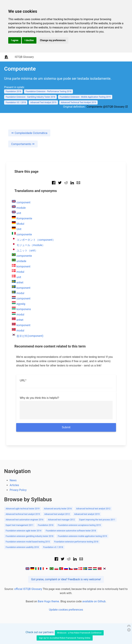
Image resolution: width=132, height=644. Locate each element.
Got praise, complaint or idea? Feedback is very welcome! (66, 579)
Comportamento (23, 144)
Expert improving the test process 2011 (97, 519)
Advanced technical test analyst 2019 (23, 514)
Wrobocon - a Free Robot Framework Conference (79, 633)
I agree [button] (14, 40)
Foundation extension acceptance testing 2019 (79, 525)
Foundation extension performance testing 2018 (76, 542)
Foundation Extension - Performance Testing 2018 (48, 91)
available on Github (94, 601)
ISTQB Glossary (24, 57)
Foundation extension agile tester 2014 (23, 530)
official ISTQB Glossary (28, 589)
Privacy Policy (18, 490)
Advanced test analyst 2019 (87, 514)
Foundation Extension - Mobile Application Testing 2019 (85, 97)
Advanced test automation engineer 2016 (24, 519)
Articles (14, 485)
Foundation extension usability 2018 (22, 547)
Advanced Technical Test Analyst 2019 (78, 102)
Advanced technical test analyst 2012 (93, 508)
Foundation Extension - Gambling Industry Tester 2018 (30, 97)
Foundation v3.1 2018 (53, 547)
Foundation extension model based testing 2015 (28, 542)
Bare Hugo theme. (49, 601)
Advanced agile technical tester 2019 (23, 508)
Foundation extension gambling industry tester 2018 (29, 536)
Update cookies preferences (66, 609)
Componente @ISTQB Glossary (107, 106)
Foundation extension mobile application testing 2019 (82, 536)
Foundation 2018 (13, 91)
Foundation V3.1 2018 (16, 102)
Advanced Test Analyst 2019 (43, 102)
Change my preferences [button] (52, 40)
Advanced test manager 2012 (61, 519)
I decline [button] (29, 40)
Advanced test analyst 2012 (57, 514)
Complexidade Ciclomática (29, 133)
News (13, 480)
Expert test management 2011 (19, 525)
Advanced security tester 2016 (58, 508)
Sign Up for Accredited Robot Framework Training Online (64, 638)
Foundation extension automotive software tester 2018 (71, 530)
